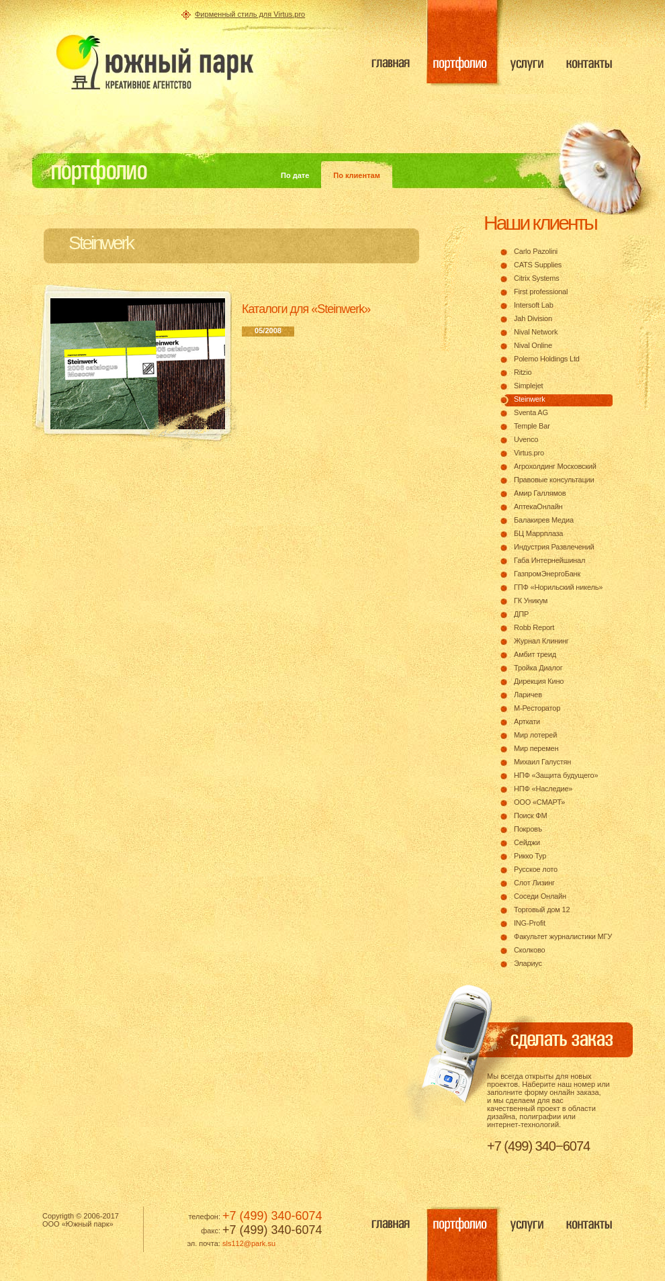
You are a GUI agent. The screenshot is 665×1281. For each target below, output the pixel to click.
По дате (295, 175)
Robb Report (534, 627)
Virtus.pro (529, 453)
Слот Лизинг (534, 883)
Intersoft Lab (533, 305)
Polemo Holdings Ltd (547, 359)
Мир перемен (536, 748)
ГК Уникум (530, 601)
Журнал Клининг (541, 641)
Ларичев (528, 695)
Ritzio (522, 372)
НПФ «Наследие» (543, 789)
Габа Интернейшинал (549, 560)
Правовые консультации (554, 480)
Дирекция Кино (539, 681)
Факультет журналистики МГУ (563, 936)
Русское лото (536, 869)
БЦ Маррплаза (538, 533)
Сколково (529, 950)
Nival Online (533, 345)
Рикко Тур (530, 856)
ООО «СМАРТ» (539, 802)
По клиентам (356, 175)
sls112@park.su (248, 1243)
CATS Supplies (538, 265)
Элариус (528, 963)
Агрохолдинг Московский (555, 466)
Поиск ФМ (530, 815)
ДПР (521, 614)
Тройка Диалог (538, 668)
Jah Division (533, 318)
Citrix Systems (536, 278)
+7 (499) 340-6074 (272, 1216)
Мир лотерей (535, 735)
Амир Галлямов (540, 493)
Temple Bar (532, 426)
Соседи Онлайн (540, 896)
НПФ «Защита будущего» (556, 775)
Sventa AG (531, 412)
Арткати (527, 721)
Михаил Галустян (542, 762)
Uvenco (526, 439)
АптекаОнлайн (538, 506)
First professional (541, 292)
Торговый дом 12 (542, 909)
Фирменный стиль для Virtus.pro (250, 14)
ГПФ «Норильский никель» (558, 587)
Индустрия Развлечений (554, 547)
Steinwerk (529, 399)
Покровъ (528, 829)
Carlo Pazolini (536, 251)
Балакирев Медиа (544, 520)
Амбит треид (535, 654)
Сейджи (527, 842)
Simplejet (528, 386)
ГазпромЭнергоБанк (547, 574)
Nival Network (536, 332)
